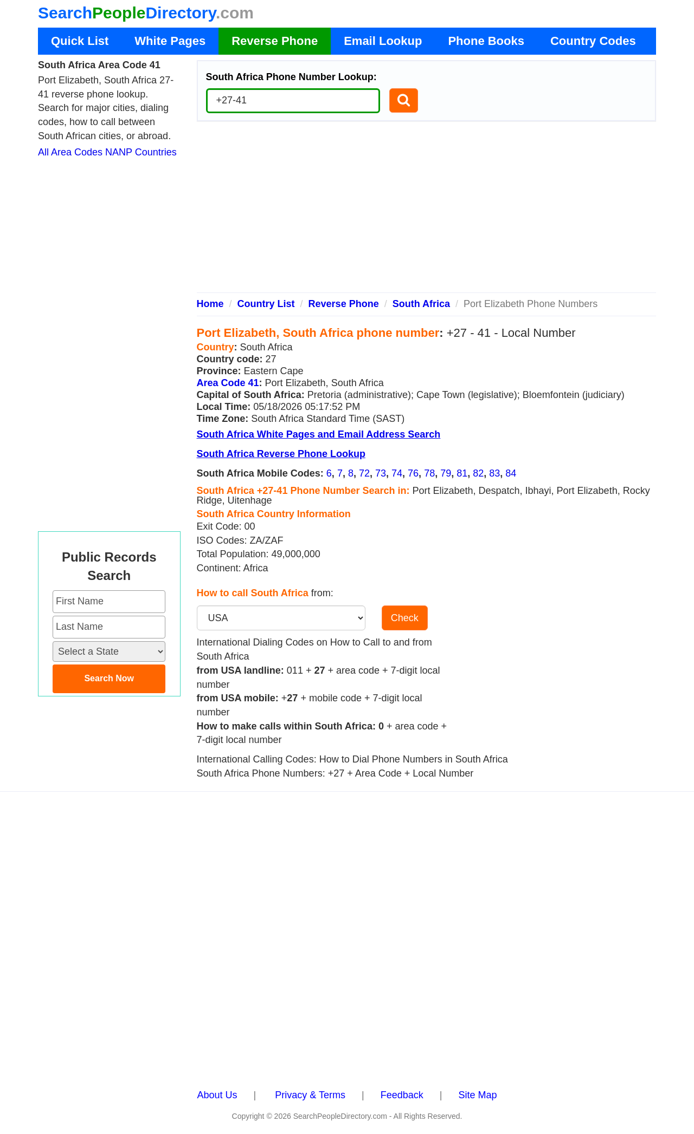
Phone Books (486, 41)
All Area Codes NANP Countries (107, 152)
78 (429, 473)
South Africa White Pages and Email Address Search (319, 434)
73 (380, 473)
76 (413, 473)
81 (462, 473)
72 (364, 473)
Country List (266, 303)
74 (396, 473)
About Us (217, 1095)
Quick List (79, 41)
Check (405, 617)
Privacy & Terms (310, 1095)
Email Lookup (383, 41)
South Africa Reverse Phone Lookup (281, 453)
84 (510, 473)
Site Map (477, 1095)
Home (210, 303)
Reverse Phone (275, 41)
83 (494, 473)
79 (445, 473)
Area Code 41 (228, 382)
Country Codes (593, 41)
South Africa (421, 303)
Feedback (402, 1095)
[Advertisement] (427, 211)
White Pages (169, 41)
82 (478, 473)
